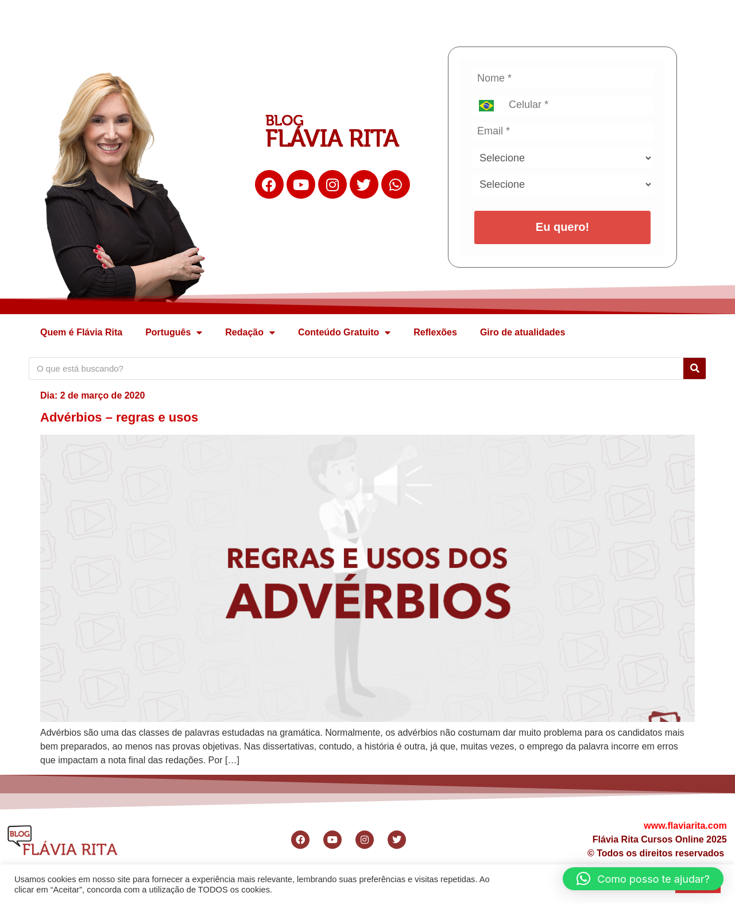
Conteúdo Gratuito (344, 332)
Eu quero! (562, 227)
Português (173, 332)
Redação (250, 332)
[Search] (694, 368)
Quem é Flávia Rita (81, 332)
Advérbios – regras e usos (119, 417)
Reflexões (435, 332)
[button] (643, 878)
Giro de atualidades (522, 332)
